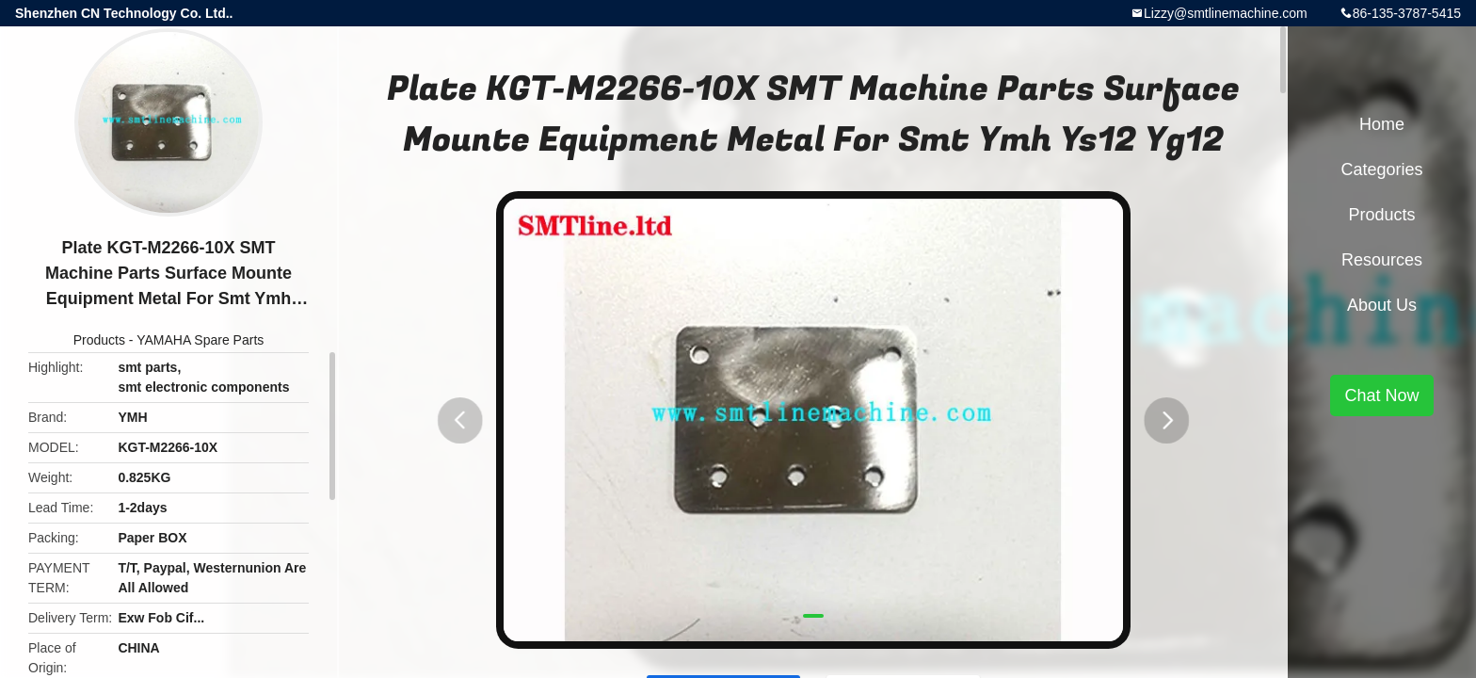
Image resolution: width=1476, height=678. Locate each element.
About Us (1382, 305)
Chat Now (1381, 395)
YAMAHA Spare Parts (200, 339)
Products (99, 339)
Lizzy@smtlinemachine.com (1226, 13)
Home (1381, 124)
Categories (1381, 169)
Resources (1381, 259)
